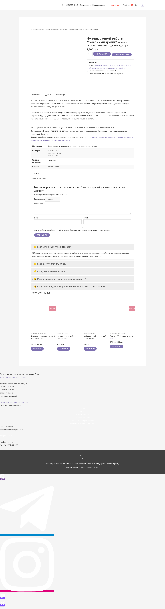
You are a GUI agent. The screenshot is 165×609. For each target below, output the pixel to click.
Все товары (84, 5)
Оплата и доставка (82, 418)
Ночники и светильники (104, 68)
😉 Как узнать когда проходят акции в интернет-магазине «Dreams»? (69, 287)
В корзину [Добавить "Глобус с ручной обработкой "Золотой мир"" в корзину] (91, 349)
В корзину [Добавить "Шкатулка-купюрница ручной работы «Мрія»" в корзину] (38, 349)
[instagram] (82, 456)
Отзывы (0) (61, 95)
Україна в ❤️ (128, 5)
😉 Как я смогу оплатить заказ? (49, 264)
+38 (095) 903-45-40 (8, 437)
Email (85, 218)
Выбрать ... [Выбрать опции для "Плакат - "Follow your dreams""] (117, 349)
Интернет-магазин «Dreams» (42, 29)
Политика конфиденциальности (82, 425)
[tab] (36, 95)
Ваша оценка (39, 199)
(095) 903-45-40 (72, 5)
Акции (82, 409)
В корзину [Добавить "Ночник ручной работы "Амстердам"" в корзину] (64, 349)
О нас (82, 412)
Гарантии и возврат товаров (82, 421)
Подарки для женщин (116, 65)
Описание (36, 95)
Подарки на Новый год (122, 68)
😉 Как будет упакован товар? (48, 272)
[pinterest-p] (82, 460)
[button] (14, 378)
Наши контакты (82, 415)
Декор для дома (60, 29)
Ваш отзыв (39, 204)
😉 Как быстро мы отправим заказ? (51, 247)
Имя (36, 218)
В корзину (102, 54)
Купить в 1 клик (122, 55)
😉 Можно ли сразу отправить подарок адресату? (59, 279)
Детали (48, 95)
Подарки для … (98, 5)
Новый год (114, 5)
